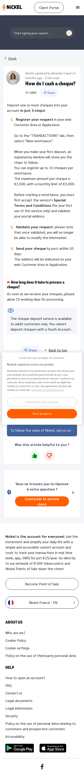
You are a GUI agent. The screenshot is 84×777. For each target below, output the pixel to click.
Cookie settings (17, 648)
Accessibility (14, 736)
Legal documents (18, 700)
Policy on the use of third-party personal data (40, 655)
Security (11, 715)
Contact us (13, 693)
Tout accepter (42, 413)
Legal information (18, 708)
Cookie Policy (15, 640)
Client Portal (49, 7)
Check (12, 58)
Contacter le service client (42, 501)
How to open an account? (25, 677)
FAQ (8, 685)
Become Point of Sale (42, 583)
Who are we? (15, 632)
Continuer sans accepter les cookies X (42, 357)
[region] (42, 388)
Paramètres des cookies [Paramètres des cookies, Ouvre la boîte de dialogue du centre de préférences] (42, 402)
